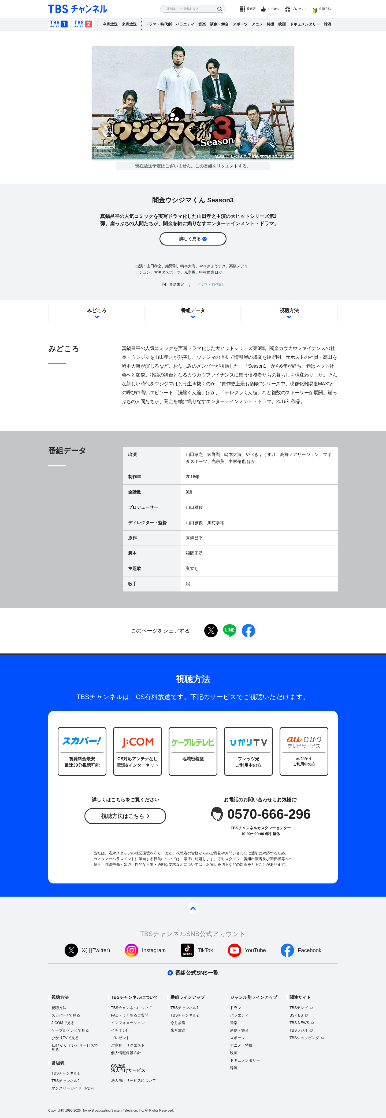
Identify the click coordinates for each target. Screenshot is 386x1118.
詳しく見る (190, 238)
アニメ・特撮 (263, 24)
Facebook (309, 950)
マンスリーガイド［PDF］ (73, 1088)
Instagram (154, 950)
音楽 (202, 24)
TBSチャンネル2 (83, 24)
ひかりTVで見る (65, 1038)
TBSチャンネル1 (59, 24)
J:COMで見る (63, 1023)
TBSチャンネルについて (131, 1008)
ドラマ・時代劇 (158, 24)
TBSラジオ (299, 1030)
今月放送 (110, 24)
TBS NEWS (299, 1023)
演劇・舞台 (219, 24)
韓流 (327, 24)
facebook (248, 630)
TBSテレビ (299, 1008)
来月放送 (129, 24)
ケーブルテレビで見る (70, 1030)
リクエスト (227, 166)
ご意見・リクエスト (128, 1045)
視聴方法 (324, 9)
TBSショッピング (304, 1038)
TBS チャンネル (77, 9)
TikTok (205, 950)
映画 (282, 24)
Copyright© (56, 1110)
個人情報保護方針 (126, 1053)
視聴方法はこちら (122, 816)
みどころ (96, 310)
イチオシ (273, 9)
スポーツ (240, 24)
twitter (211, 630)
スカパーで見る (65, 1015)
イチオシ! (119, 1030)
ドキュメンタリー (305, 24)
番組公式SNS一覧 (196, 972)
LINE (229, 630)
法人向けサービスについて (133, 1080)
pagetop (193, 908)
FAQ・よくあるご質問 (130, 1015)
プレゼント (300, 9)
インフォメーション (128, 1023)
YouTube (255, 950)
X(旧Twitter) (96, 950)
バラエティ (185, 24)
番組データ (193, 310)
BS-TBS (296, 1015)
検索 (219, 9)
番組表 (251, 9)
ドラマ (235, 1008)
